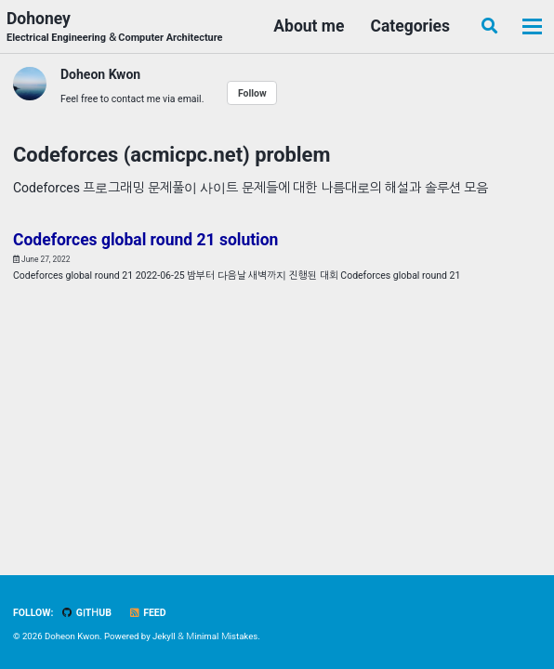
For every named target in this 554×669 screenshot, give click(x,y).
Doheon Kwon (100, 74)
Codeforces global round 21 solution (145, 239)
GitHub (86, 613)
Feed (146, 613)
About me (308, 26)
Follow (252, 93)
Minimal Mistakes (221, 636)
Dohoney (115, 27)
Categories (410, 26)
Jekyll (164, 636)
